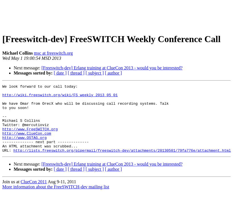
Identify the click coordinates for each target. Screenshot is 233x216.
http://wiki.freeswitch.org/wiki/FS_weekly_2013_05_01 (60, 97)
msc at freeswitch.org (53, 53)
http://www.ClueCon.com (26, 143)
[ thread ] (76, 73)
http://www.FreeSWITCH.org (30, 138)
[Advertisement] (116, 15)
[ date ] (60, 73)
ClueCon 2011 (33, 195)
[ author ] (113, 73)
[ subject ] (95, 73)
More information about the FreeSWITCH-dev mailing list (55, 200)
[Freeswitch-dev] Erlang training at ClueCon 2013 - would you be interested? (112, 67)
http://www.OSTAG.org (24, 148)
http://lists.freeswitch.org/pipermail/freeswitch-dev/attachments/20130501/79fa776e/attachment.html (122, 163)
